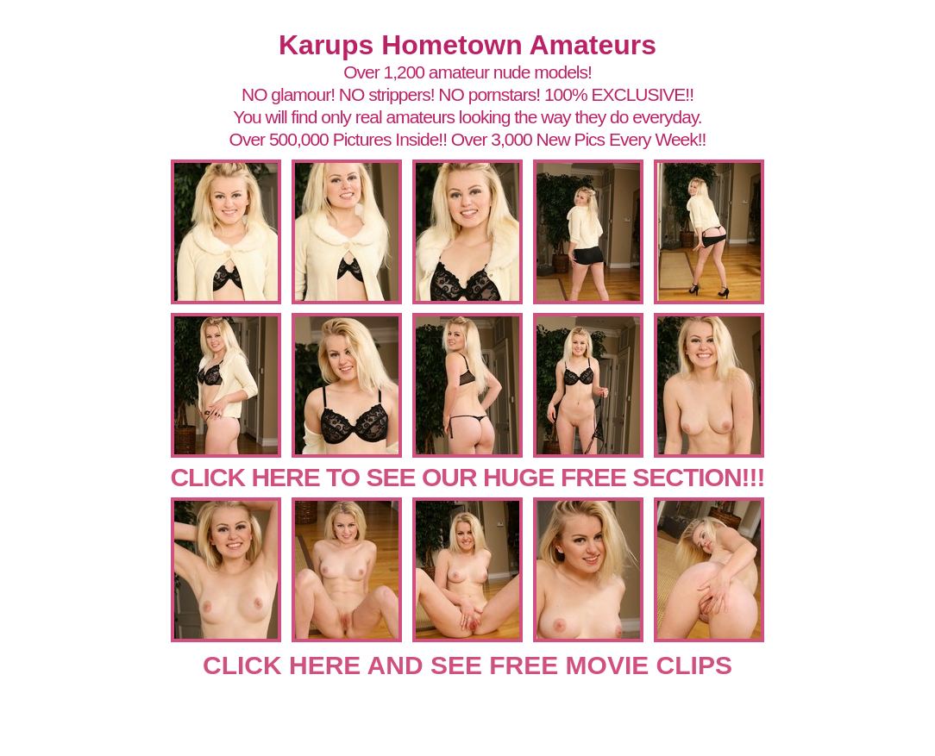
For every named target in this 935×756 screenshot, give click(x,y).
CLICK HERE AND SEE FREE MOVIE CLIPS (467, 665)
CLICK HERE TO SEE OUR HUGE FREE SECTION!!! (467, 477)
